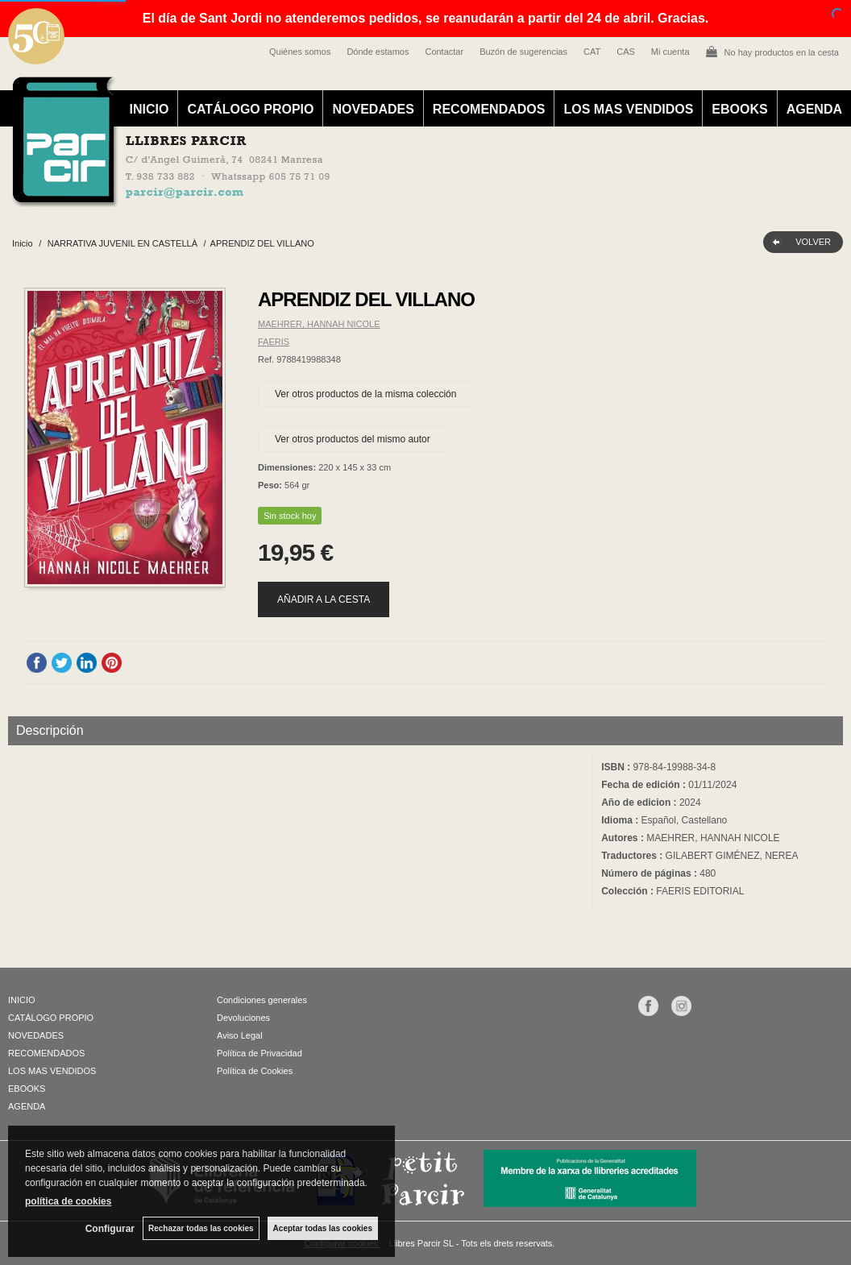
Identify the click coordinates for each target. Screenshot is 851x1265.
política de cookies (68, 1201)
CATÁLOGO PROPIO (250, 109)
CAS (625, 51)
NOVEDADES (372, 109)
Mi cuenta (670, 51)
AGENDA (814, 109)
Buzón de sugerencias (523, 51)
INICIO (149, 109)
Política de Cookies (255, 1071)
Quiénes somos (299, 51)
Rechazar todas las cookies (201, 1228)
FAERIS (273, 341)
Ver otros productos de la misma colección (365, 394)
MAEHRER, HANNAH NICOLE (319, 324)
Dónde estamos (378, 51)
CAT (591, 51)
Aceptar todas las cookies (322, 1228)
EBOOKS (739, 109)
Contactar (444, 51)
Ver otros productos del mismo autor (352, 439)
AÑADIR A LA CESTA (323, 599)
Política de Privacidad (259, 1053)
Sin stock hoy (290, 516)
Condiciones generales (262, 1000)
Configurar (110, 1228)
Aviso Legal (240, 1035)
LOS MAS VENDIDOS (628, 109)
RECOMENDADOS (489, 109)
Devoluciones (243, 1017)
